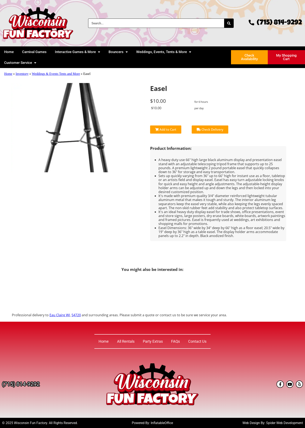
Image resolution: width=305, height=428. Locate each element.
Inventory (22, 74)
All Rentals (126, 341)
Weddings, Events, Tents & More (163, 52)
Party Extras (153, 341)
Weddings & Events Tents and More (56, 74)
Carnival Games (34, 52)
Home (9, 52)
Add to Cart (165, 129)
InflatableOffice (162, 423)
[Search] (228, 23)
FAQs (175, 341)
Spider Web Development (284, 423)
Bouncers (118, 52)
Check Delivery (210, 129)
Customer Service (20, 63)
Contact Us (197, 341)
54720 (76, 315)
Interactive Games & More (77, 52)
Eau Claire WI (59, 315)
